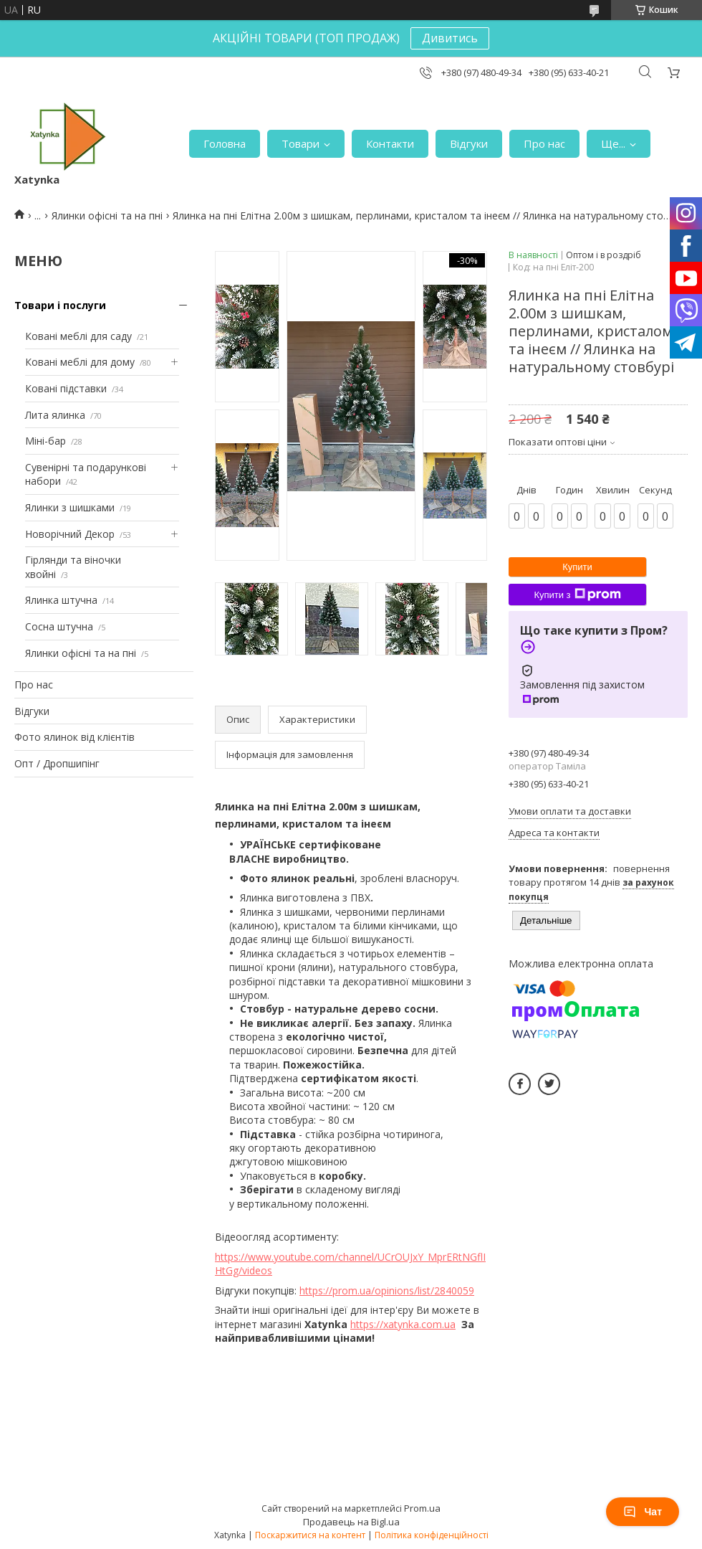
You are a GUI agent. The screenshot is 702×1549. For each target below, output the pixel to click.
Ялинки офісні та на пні (107, 215)
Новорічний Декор (70, 534)
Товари (300, 143)
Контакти (390, 143)
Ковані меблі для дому (80, 362)
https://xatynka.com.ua (403, 1324)
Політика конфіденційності (432, 1535)
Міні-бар (45, 440)
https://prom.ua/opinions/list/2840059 (386, 1290)
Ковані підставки (66, 388)
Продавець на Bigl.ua (351, 1521)
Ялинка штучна (61, 600)
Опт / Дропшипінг (57, 763)
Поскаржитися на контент (310, 1535)
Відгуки (469, 143)
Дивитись (450, 38)
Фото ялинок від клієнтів (74, 737)
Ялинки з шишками (70, 507)
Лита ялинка (55, 415)
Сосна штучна (59, 626)
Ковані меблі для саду (78, 336)
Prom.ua (422, 1508)
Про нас (544, 143)
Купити (577, 567)
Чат (642, 1511)
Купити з (577, 594)
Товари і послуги (60, 305)
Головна (224, 143)
